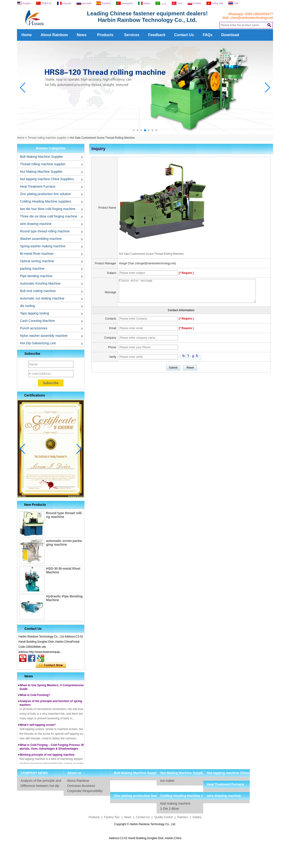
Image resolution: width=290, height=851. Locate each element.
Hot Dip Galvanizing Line (38, 343)
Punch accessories (33, 328)
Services (131, 35)
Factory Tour (112, 817)
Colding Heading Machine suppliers (45, 201)
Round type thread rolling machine (45, 231)
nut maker (167, 780)
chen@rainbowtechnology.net (251, 18)
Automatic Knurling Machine (40, 283)
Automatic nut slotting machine (42, 298)
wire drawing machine (35, 224)
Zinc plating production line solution (45, 194)
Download (230, 35)
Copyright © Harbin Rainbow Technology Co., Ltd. (145, 824)
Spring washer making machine (42, 246)
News (82, 35)
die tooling (27, 306)
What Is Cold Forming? (35, 696)
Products (105, 35)
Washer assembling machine (41, 239)
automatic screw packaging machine (64, 542)
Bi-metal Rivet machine (37, 253)
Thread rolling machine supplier (46, 137)
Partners (182, 817)
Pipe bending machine (36, 276)
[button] (134, 130)
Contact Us (184, 35)
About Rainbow (54, 35)
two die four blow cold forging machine (47, 209)
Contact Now (51, 665)
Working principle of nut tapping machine (47, 756)
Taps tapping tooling (34, 313)
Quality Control (163, 817)
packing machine (32, 268)
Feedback (156, 35)
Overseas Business (81, 786)
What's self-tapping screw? (38, 726)
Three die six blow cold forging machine (48, 216)
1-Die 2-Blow (169, 808)
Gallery (196, 817)
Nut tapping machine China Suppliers (47, 179)
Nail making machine (175, 803)
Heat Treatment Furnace (37, 186)
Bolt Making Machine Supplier (41, 156)
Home (26, 35)
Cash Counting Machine (37, 321)
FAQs (207, 35)
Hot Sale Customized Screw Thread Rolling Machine (151, 253)
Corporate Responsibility (85, 791)
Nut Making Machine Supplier (41, 171)
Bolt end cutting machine (38, 291)
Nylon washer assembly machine (44, 336)
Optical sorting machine (37, 261)
